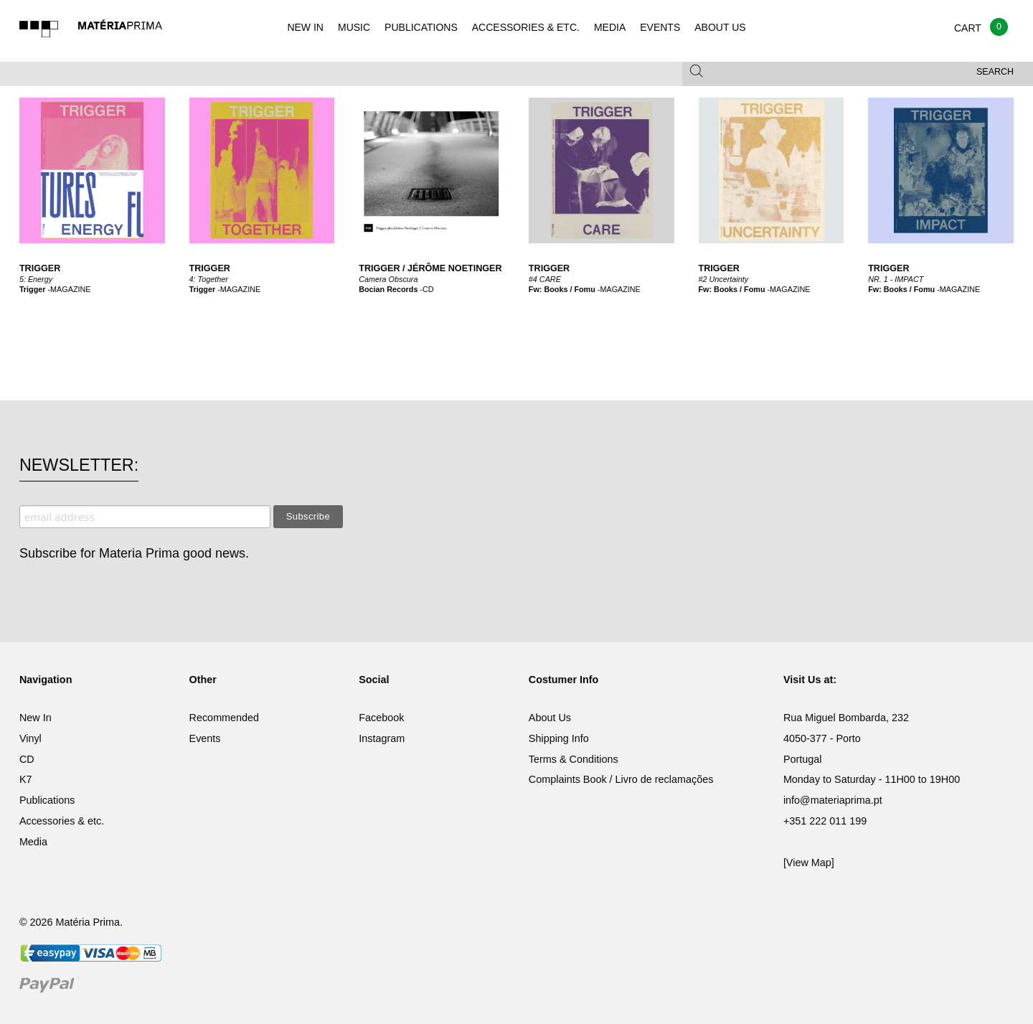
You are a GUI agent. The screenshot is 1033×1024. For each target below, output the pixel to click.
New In (35, 717)
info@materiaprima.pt (832, 800)
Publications (47, 800)
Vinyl (30, 738)
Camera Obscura (388, 279)
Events (205, 738)
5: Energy (35, 279)
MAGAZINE (70, 289)
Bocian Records (388, 289)
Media (33, 841)
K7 (25, 779)
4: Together (208, 279)
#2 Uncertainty (724, 279)
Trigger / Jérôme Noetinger (430, 268)
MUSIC (354, 27)
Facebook (381, 717)
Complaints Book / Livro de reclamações (621, 779)
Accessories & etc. (61, 821)
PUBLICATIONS (421, 27)
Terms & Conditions (573, 759)
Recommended (224, 717)
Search (995, 72)
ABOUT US (719, 27)
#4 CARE (545, 279)
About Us (550, 717)
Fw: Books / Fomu (562, 289)
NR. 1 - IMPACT (895, 279)
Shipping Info (559, 738)
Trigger (39, 268)
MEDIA (610, 27)
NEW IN (305, 27)
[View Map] (808, 862)
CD (428, 289)
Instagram (382, 738)
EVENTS (660, 27)
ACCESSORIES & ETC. (526, 27)
